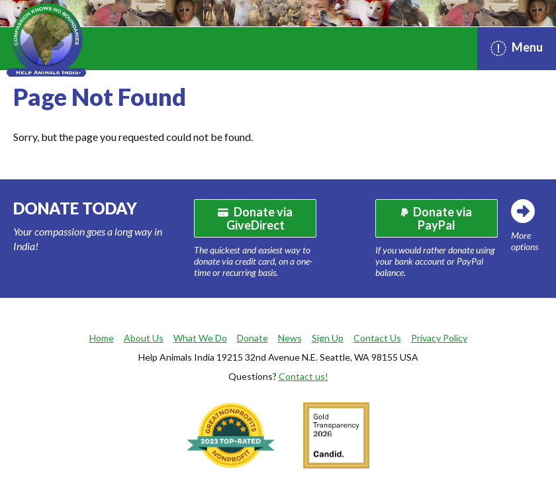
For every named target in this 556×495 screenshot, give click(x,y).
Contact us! (303, 376)
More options (524, 241)
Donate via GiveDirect (255, 218)
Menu (516, 48)
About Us (143, 337)
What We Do (200, 337)
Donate (252, 337)
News (290, 337)
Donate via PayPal (437, 218)
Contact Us (377, 337)
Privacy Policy (439, 337)
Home (101, 337)
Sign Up (328, 337)
